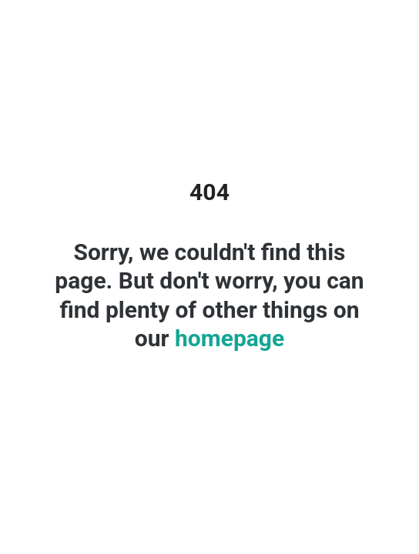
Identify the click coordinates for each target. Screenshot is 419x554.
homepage (227, 338)
